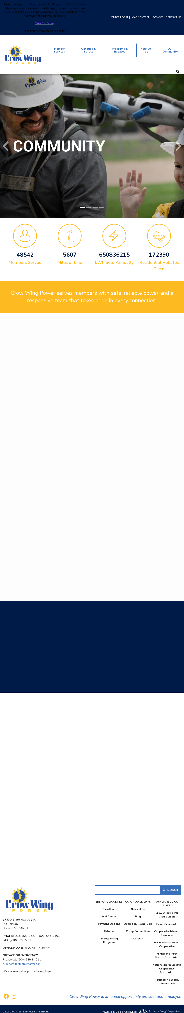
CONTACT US (173, 17)
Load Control (109, 911)
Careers (138, 933)
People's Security (167, 919)
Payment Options (109, 918)
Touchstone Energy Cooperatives (167, 976)
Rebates (109, 926)
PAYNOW (158, 17)
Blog (138, 911)
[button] (5, 141)
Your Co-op (146, 47)
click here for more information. (22, 959)
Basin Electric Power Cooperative (167, 939)
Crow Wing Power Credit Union (166, 909)
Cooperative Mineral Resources (167, 928)
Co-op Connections (138, 926)
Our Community (170, 47)
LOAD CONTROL (140, 17)
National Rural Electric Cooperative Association (167, 963)
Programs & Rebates (119, 47)
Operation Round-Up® (138, 918)
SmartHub (109, 904)
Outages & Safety (88, 47)
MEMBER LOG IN (119, 17)
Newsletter (138, 904)
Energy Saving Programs (109, 935)
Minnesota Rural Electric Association (167, 950)
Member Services (60, 47)
